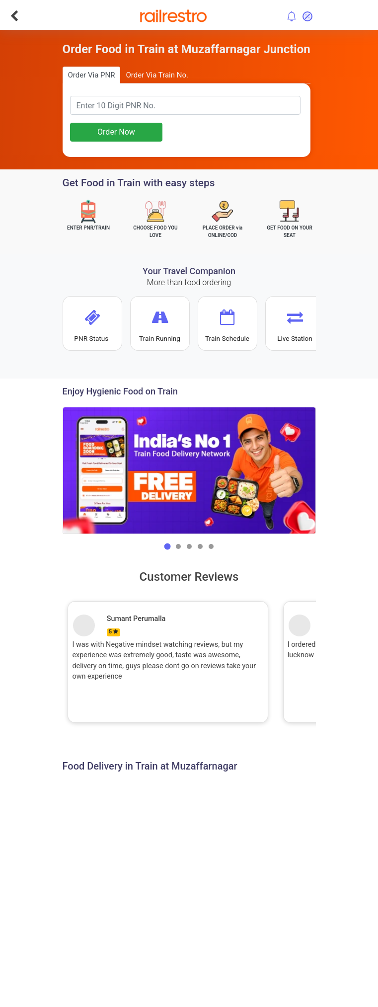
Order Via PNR (91, 75)
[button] (167, 546)
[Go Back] (14, 16)
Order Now (116, 132)
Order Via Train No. (157, 75)
